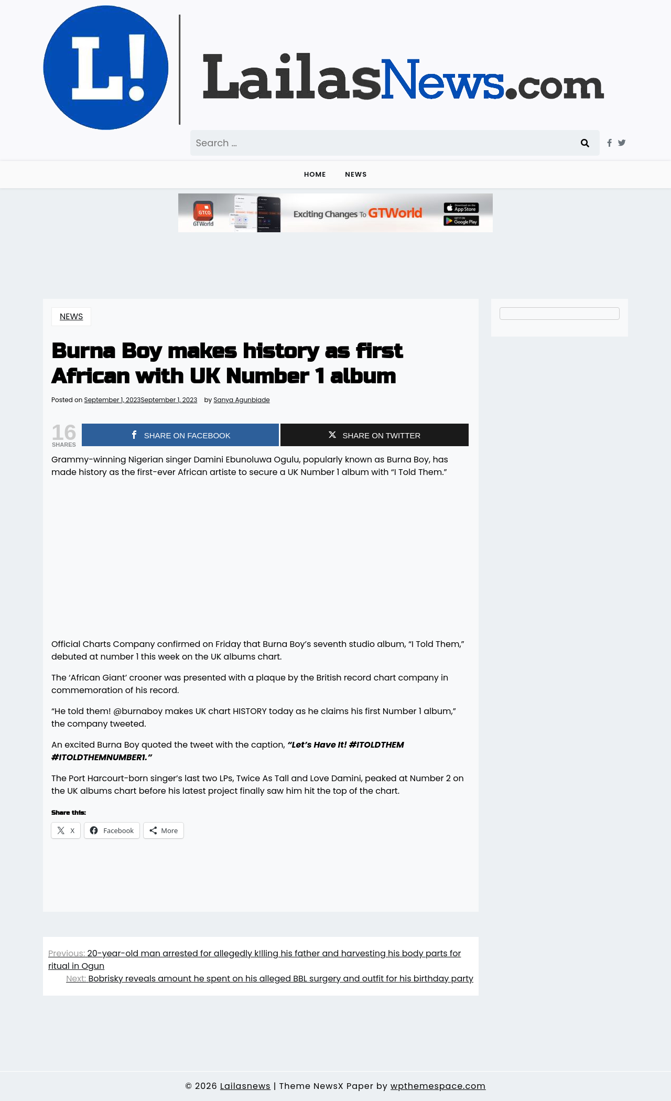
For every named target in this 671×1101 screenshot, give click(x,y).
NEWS (356, 174)
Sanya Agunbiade (242, 400)
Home (315, 174)
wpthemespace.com (438, 1086)
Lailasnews (245, 1086)
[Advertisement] (260, 560)
